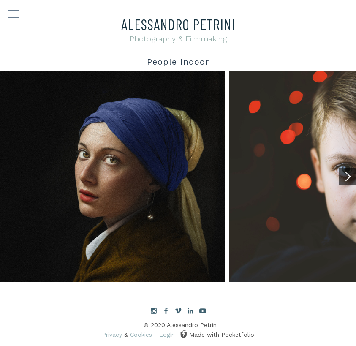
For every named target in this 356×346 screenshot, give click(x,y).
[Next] (347, 176)
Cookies (141, 334)
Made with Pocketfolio (217, 334)
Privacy (112, 334)
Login (167, 334)
